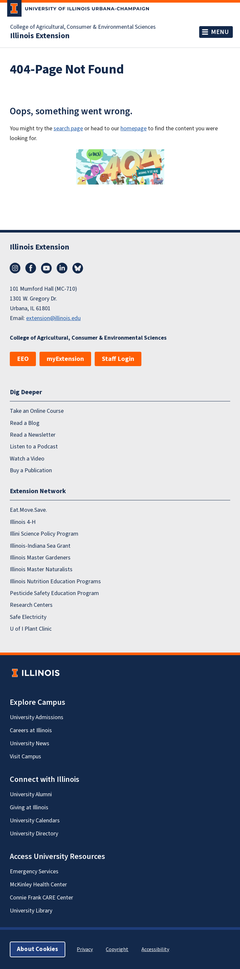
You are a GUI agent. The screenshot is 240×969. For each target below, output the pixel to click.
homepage (133, 128)
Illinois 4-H (23, 522)
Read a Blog (25, 423)
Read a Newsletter (33, 435)
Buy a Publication (31, 470)
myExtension (65, 358)
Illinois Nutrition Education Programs (55, 581)
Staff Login (118, 358)
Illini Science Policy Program (44, 534)
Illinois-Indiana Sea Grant (40, 545)
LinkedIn (62, 268)
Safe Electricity (28, 617)
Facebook (31, 268)
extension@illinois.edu (53, 318)
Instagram (15, 268)
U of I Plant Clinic (31, 629)
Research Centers (31, 605)
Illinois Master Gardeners (40, 558)
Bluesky (78, 268)
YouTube (46, 268)
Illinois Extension (40, 36)
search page (68, 128)
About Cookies (37, 949)
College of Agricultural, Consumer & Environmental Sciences (83, 27)
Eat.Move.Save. (28, 510)
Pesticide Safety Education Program (54, 593)
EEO (23, 358)
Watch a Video (27, 458)
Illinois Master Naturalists (41, 569)
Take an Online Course (37, 411)
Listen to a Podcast (34, 447)
